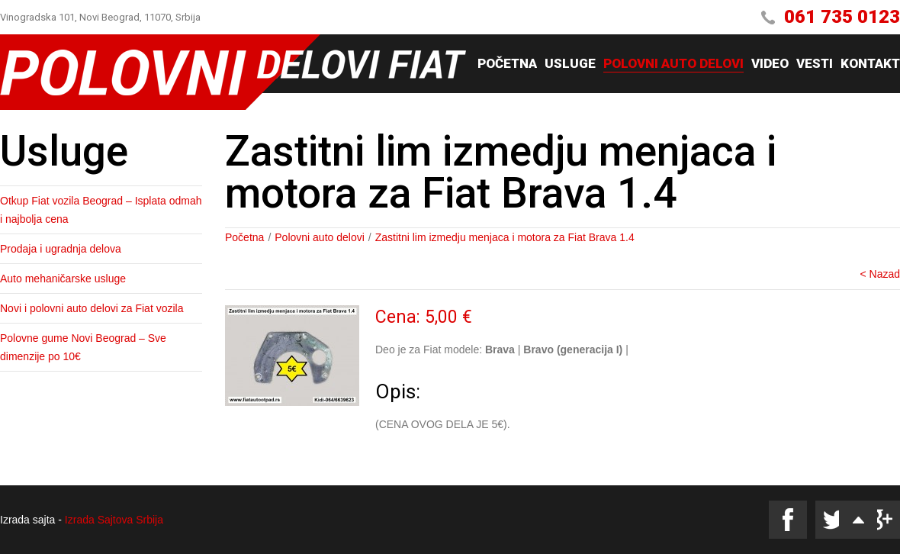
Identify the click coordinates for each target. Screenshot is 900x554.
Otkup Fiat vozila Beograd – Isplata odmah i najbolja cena (101, 210)
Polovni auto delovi (673, 64)
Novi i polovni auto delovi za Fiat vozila (91, 308)
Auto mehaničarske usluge (63, 278)
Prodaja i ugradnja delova (60, 249)
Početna (507, 64)
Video (770, 64)
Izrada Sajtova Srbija (114, 520)
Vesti (814, 64)
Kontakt (870, 64)
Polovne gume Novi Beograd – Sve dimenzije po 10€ (83, 347)
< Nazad (880, 274)
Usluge (570, 64)
